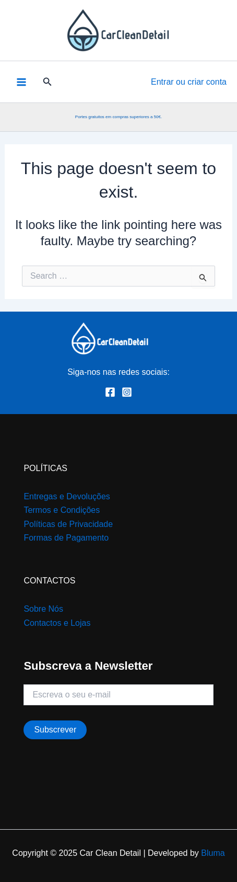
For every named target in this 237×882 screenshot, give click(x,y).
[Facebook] (110, 392)
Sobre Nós (43, 608)
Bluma (212, 853)
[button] (47, 82)
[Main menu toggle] (21, 82)
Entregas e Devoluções (66, 496)
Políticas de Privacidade (68, 524)
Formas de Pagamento (66, 537)
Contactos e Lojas (56, 622)
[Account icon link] (189, 82)
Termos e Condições (61, 510)
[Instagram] (127, 392)
